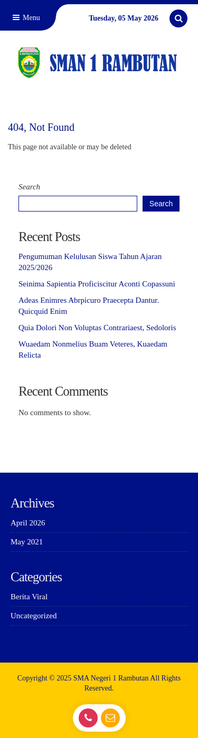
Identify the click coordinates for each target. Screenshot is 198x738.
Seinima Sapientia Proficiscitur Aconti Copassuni (96, 284)
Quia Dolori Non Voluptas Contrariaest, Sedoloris (97, 327)
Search (29, 187)
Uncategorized (33, 615)
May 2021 (27, 542)
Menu (25, 18)
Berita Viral (29, 596)
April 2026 (28, 523)
